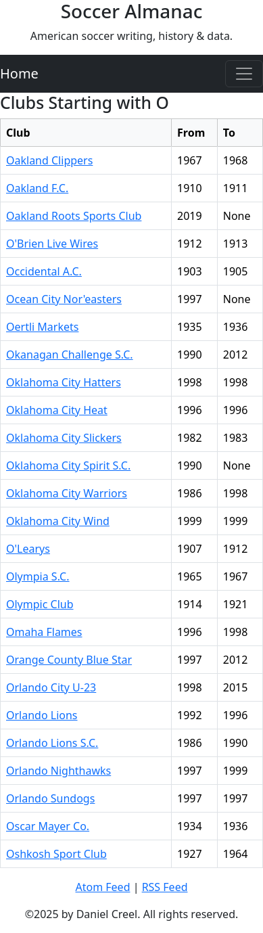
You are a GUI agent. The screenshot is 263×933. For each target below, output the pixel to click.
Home (19, 73)
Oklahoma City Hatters (63, 382)
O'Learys (28, 548)
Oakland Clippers (49, 160)
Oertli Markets (42, 326)
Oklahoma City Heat (56, 410)
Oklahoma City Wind (58, 521)
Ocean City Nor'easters (64, 299)
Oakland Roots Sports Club (73, 215)
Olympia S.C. (38, 576)
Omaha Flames (44, 631)
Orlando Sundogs (50, 798)
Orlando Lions (42, 715)
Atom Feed (102, 887)
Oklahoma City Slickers (64, 437)
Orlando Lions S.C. (52, 742)
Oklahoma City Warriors (66, 493)
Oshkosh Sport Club (56, 853)
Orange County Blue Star (69, 659)
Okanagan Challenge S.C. (69, 354)
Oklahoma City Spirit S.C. (68, 465)
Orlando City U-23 (51, 687)
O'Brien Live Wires (52, 243)
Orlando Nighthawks (58, 770)
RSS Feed (165, 887)
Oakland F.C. (37, 188)
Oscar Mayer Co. (47, 826)
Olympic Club (40, 604)
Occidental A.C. (44, 271)
